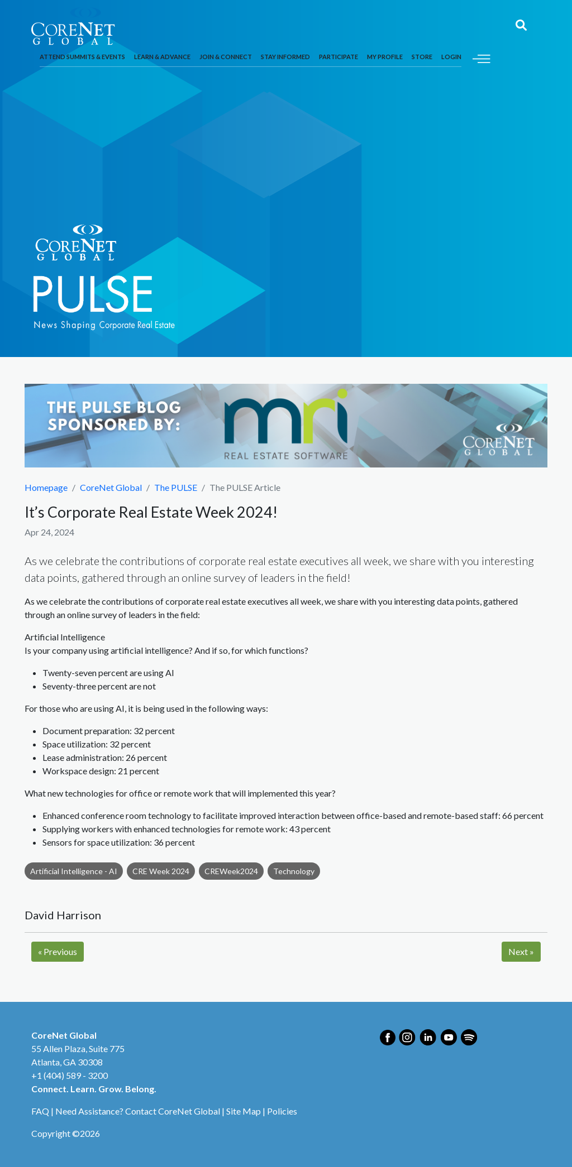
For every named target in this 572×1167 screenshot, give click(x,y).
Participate (338, 56)
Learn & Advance (162, 56)
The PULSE (175, 487)
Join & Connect (225, 56)
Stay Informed (285, 56)
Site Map (243, 1111)
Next (521, 951)
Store (422, 56)
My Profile (385, 56)
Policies (282, 1111)
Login (451, 56)
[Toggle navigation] (481, 57)
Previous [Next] (57, 951)
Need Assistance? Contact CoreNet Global (137, 1111)
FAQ (40, 1111)
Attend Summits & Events (82, 56)
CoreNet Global (111, 487)
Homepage (46, 487)
